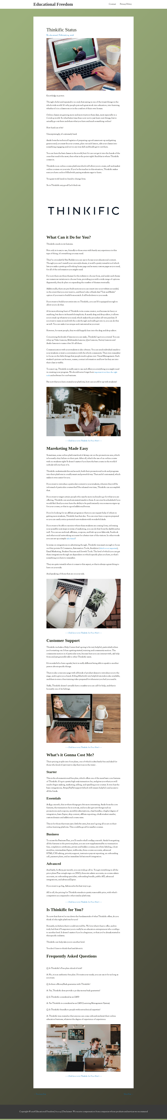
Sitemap (58, 1113)
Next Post (128, 1095)
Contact (112, 4)
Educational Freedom (55, 4)
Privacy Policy (126, 4)
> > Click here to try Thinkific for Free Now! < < (83, 441)
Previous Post (40, 1095)
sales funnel (72, 539)
